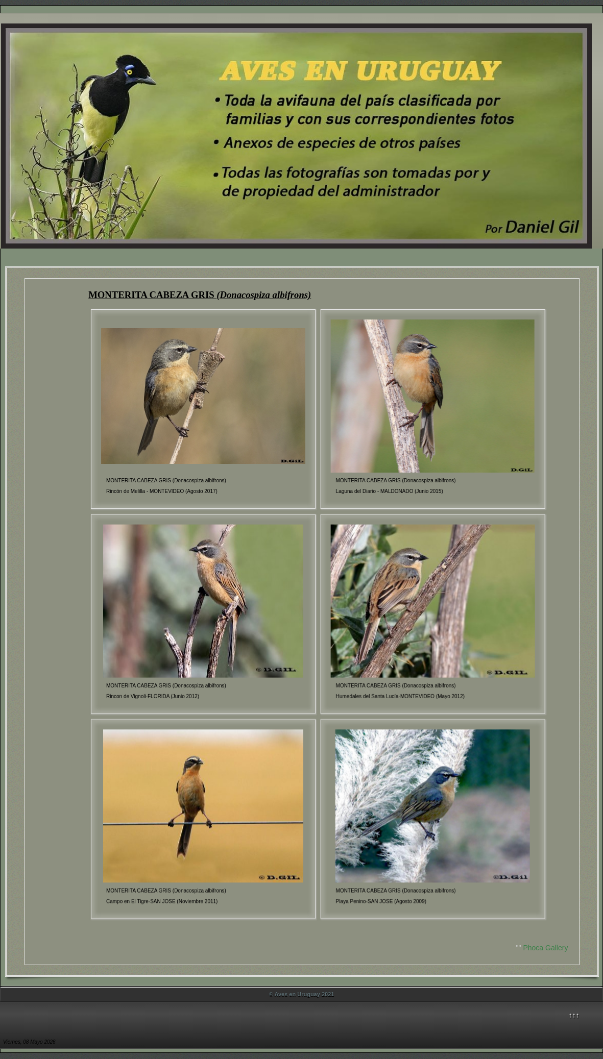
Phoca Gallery (545, 948)
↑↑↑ (574, 1015)
